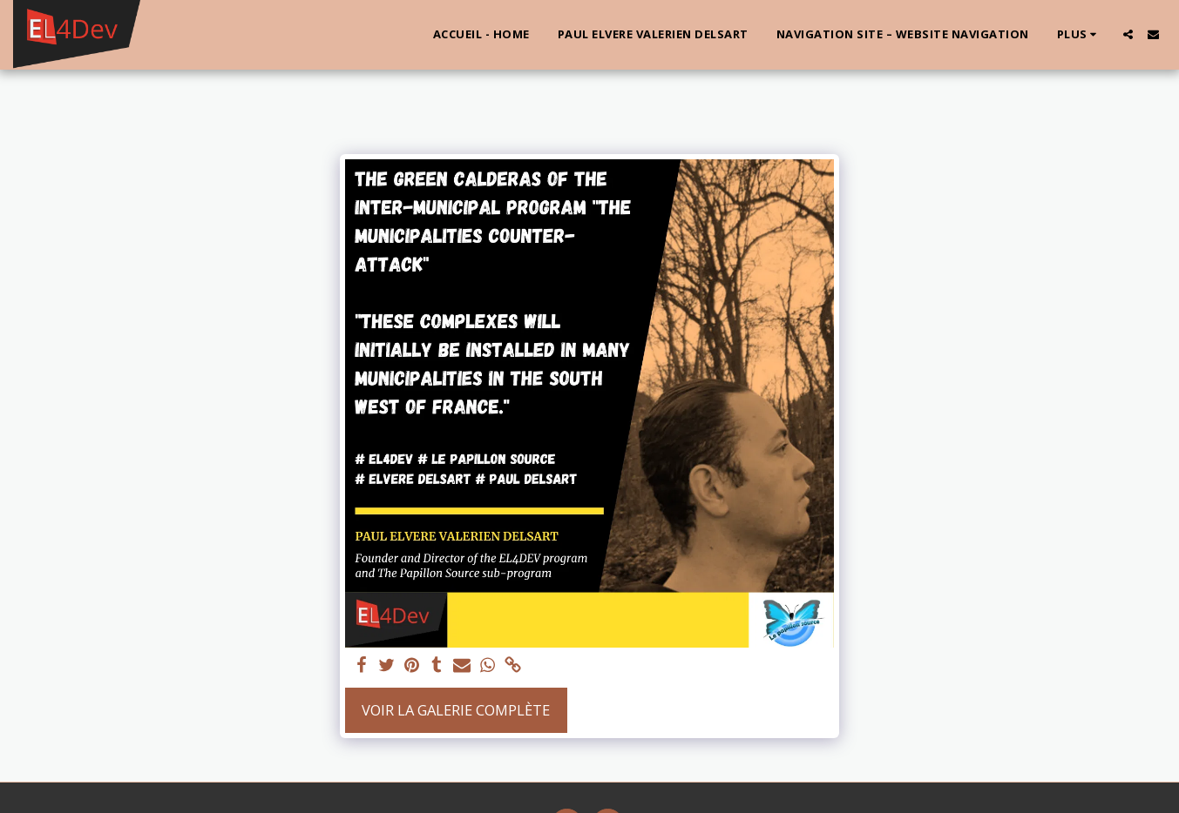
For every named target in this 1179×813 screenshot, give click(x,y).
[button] (1128, 34)
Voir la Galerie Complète (456, 710)
